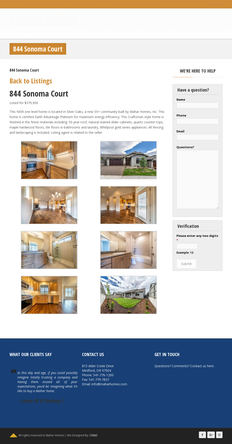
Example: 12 (184, 252)
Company (181, 29)
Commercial (152, 29)
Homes (92, 29)
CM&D (93, 435)
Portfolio (210, 29)
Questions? (185, 147)
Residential (118, 29)
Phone (181, 115)
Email (180, 131)
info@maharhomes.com (36, 4)
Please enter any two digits (197, 238)
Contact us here (202, 366)
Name (180, 99)
